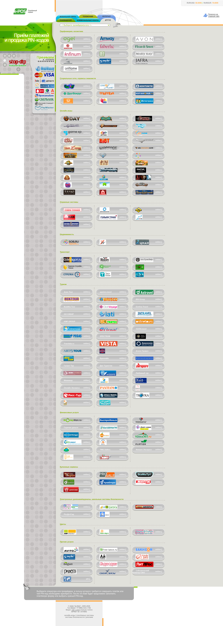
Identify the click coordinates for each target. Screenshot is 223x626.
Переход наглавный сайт (213, 15)
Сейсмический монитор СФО (140, 572)
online (86, 39)
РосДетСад (69, 514)
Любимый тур (142, 373)
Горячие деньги (71, 427)
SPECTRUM (105, 336)
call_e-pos (76, 610)
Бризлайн (104, 358)
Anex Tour (68, 292)
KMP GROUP (69, 321)
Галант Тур (69, 366)
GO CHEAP (69, 314)
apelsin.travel (106, 292)
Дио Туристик (106, 366)
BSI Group (140, 299)
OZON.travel (141, 329)
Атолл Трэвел (142, 351)
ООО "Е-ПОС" (75, 606)
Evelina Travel (142, 307)
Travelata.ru (69, 344)
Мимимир (68, 380)
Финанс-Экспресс (144, 450)
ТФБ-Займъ (105, 450)
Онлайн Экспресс (72, 388)
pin (87, 579)
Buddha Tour (69, 307)
